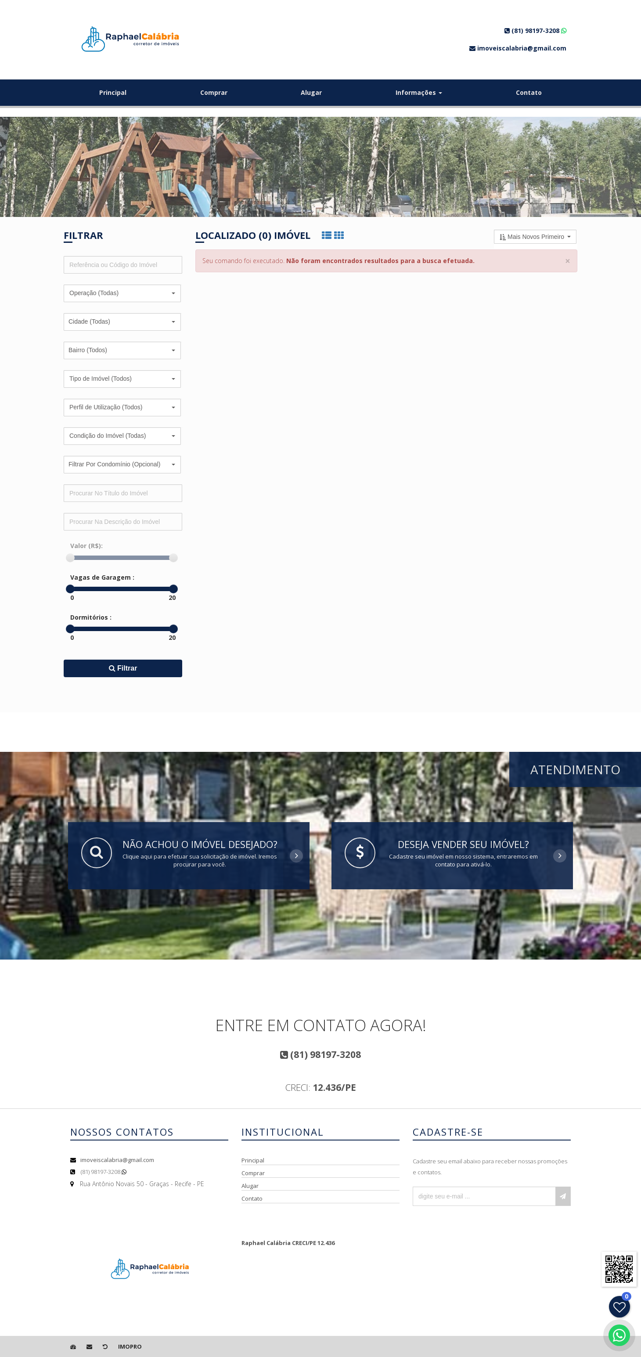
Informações (419, 92)
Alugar (311, 92)
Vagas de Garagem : (102, 577)
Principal (112, 92)
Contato (529, 92)
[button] (122, 293)
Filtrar (123, 668)
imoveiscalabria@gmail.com (117, 1160)
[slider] (70, 557)
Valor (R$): (86, 545)
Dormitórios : (91, 617)
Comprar (213, 92)
